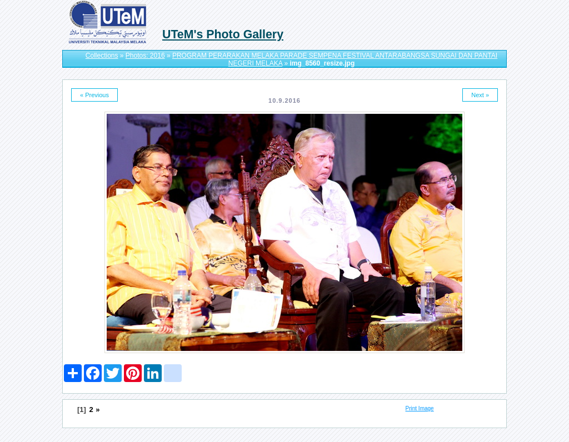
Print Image (420, 408)
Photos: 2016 (145, 55)
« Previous (94, 95)
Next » (480, 95)
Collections (102, 55)
